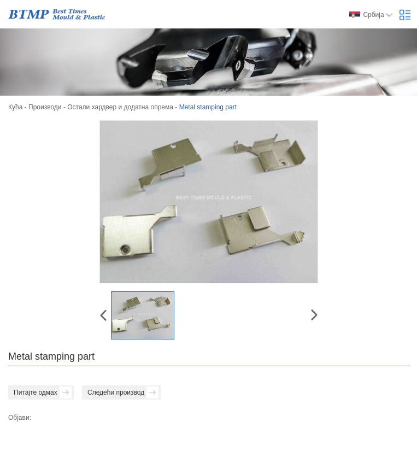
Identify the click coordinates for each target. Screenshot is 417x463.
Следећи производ (122, 392)
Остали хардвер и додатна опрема (120, 107)
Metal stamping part (208, 107)
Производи (45, 107)
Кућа (15, 107)
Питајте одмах (43, 392)
